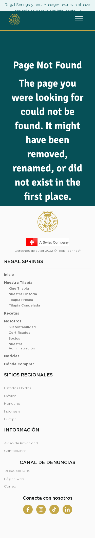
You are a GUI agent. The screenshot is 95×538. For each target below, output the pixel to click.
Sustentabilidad (22, 327)
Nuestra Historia (23, 294)
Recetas (11, 313)
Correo (10, 486)
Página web (14, 479)
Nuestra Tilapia (18, 283)
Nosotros (12, 321)
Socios (14, 338)
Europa (10, 419)
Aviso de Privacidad (21, 443)
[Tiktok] (54, 509)
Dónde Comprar (19, 364)
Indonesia (12, 411)
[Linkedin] (67, 509)
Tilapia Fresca (21, 300)
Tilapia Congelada (24, 305)
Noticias (11, 356)
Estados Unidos (17, 388)
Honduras (12, 403)
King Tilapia (19, 288)
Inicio (9, 275)
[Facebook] (28, 509)
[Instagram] (41, 509)
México (10, 396)
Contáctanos (15, 451)
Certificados (19, 333)
